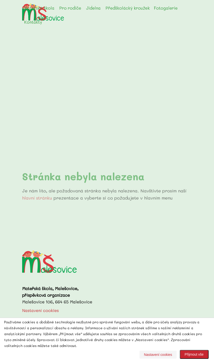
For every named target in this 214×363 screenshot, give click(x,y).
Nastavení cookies (40, 310)
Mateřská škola (39, 8)
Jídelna (93, 8)
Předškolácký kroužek (128, 8)
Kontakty (33, 22)
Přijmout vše (194, 354)
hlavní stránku (37, 201)
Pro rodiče (70, 8)
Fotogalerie (166, 8)
